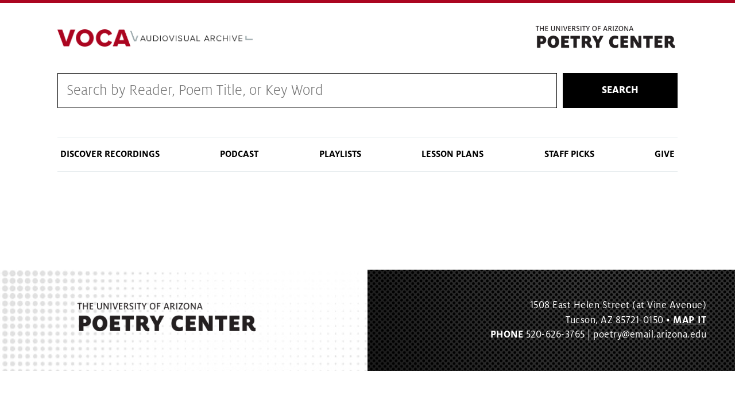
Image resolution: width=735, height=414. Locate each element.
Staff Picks (569, 154)
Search (620, 90)
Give (665, 154)
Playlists (340, 154)
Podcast (239, 154)
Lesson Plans (452, 154)
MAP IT (689, 320)
